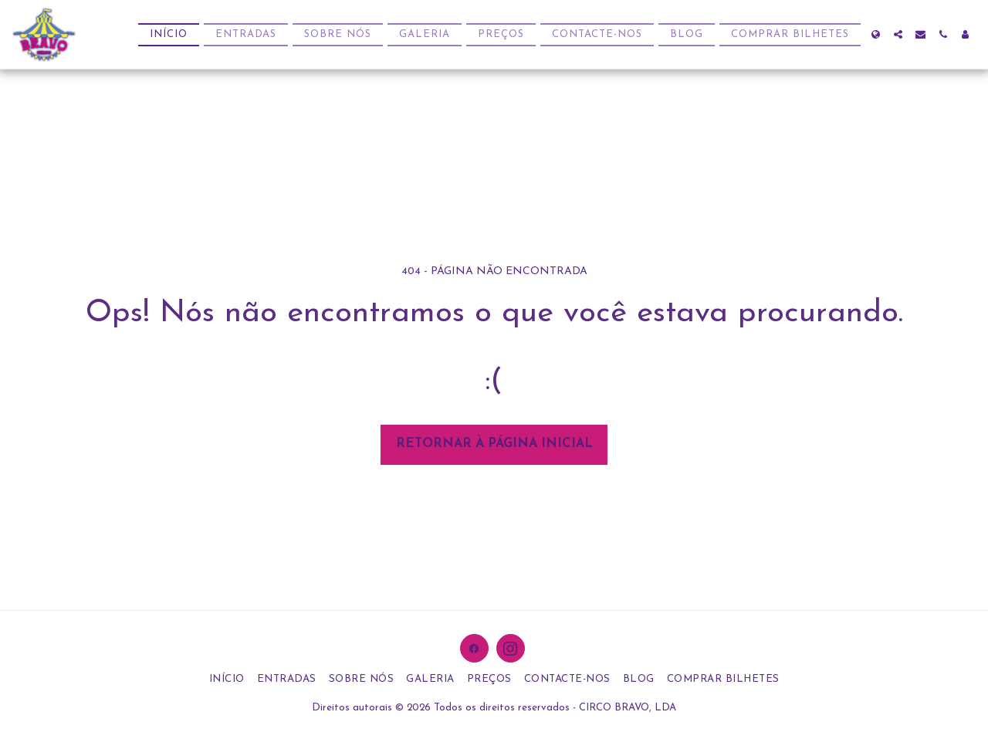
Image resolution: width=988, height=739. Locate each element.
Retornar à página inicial (494, 444)
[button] (898, 34)
